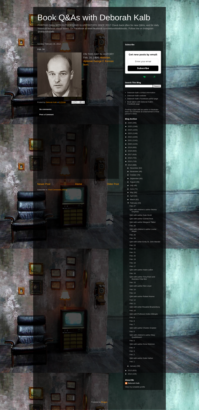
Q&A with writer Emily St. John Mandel (144, 242)
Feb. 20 (132, 256)
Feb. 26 (132, 226)
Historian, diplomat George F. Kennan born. (98, 61)
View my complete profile (135, 387)
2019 (130, 147)
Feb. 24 (132, 238)
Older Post (113, 184)
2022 (130, 137)
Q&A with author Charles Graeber (142, 328)
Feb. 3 (132, 351)
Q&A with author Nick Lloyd (140, 286)
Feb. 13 (132, 293)
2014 (130, 165)
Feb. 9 (132, 317)
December (134, 168)
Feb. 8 (132, 321)
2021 (130, 140)
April (132, 196)
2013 (130, 370)
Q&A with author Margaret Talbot (142, 222)
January (133, 366)
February (134, 203)
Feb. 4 (132, 348)
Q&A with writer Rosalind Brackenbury (144, 307)
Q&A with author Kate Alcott (140, 215)
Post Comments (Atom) (57, 190)
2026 (130, 123)
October (133, 175)
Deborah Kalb (134, 383)
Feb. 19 (132, 259)
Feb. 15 (132, 282)
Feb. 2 (132, 355)
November (134, 171)
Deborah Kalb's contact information (141, 93)
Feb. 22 (132, 249)
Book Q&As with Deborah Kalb (93, 17)
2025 (130, 126)
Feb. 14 (132, 289)
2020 (130, 144)
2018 (130, 151)
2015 (130, 161)
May (132, 192)
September (134, 178)
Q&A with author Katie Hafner (141, 358)
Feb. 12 (132, 300)
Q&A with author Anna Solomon (142, 344)
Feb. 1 (132, 362)
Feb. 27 (132, 206)
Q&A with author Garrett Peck (141, 219)
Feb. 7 (132, 324)
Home (78, 184)
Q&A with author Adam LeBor (141, 270)
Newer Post (43, 184)
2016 (130, 158)
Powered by (143, 77)
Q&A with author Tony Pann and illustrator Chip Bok (142, 278)
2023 (130, 133)
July (132, 185)
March (133, 199)
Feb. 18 (132, 263)
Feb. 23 (132, 245)
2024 (130, 130)
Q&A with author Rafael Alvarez (142, 296)
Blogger (104, 402)
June (132, 189)
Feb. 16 (132, 273)
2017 (130, 154)
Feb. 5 (132, 341)
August (133, 182)
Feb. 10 (132, 310)
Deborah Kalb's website (136, 96)
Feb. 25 (132, 235)
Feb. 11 (132, 303)
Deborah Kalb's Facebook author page (142, 99)
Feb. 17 (132, 266)
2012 (130, 374)
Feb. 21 (132, 252)
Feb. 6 (132, 331)
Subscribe (143, 68)
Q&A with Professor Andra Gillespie (143, 314)
